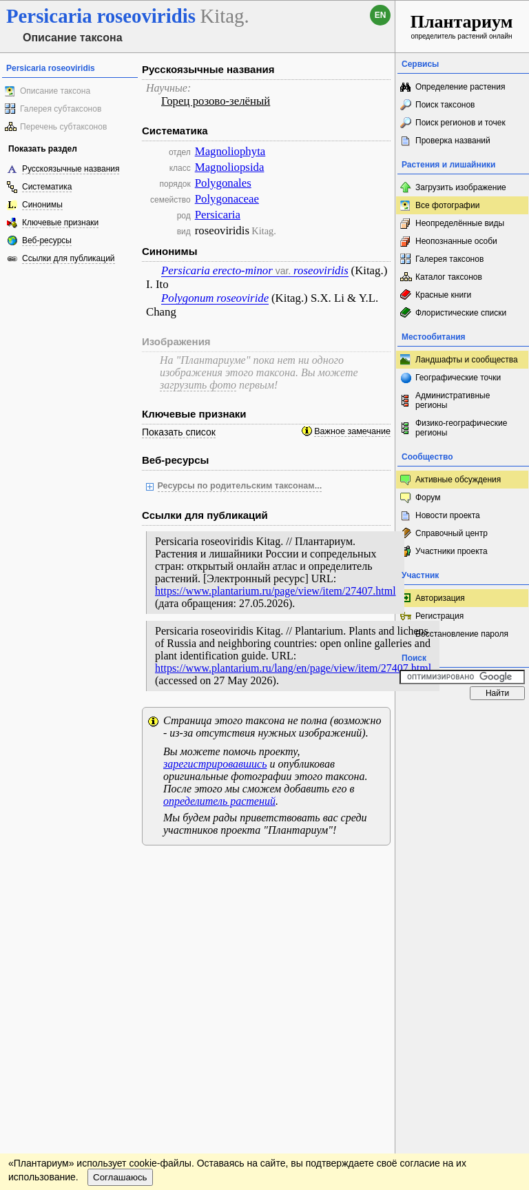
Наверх (373, 869)
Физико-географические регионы (461, 428)
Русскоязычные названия (70, 169)
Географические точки (458, 377)
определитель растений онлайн (462, 26)
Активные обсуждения (458, 479)
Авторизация (440, 598)
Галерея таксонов (449, 259)
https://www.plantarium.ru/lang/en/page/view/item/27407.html (293, 668)
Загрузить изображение (460, 187)
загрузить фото (198, 385)
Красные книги (443, 295)
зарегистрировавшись (215, 764)
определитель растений (219, 801)
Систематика (47, 187)
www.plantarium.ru (462, 869)
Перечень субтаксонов (63, 127)
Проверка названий (452, 140)
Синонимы (42, 204)
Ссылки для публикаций (68, 258)
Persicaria (217, 214)
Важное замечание (352, 431)
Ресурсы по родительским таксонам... (240, 486)
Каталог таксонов (448, 277)
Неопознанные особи (456, 241)
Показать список (179, 432)
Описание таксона (55, 91)
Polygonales (223, 182)
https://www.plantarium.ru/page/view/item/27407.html (275, 591)
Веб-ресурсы (47, 240)
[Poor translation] (50, 981)
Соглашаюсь (120, 908)
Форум (427, 497)
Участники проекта (451, 551)
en (380, 15)
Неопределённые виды (459, 223)
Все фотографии (447, 205)
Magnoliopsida (229, 167)
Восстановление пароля (461, 634)
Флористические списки (460, 313)
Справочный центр (451, 533)
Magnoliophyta (230, 151)
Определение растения (460, 87)
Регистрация (439, 616)
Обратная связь (105, 869)
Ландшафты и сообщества (466, 360)
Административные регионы (452, 400)
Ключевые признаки (60, 222)
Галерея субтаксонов (60, 109)
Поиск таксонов (445, 105)
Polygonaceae (227, 198)
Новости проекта (447, 515)
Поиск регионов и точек (460, 122)
